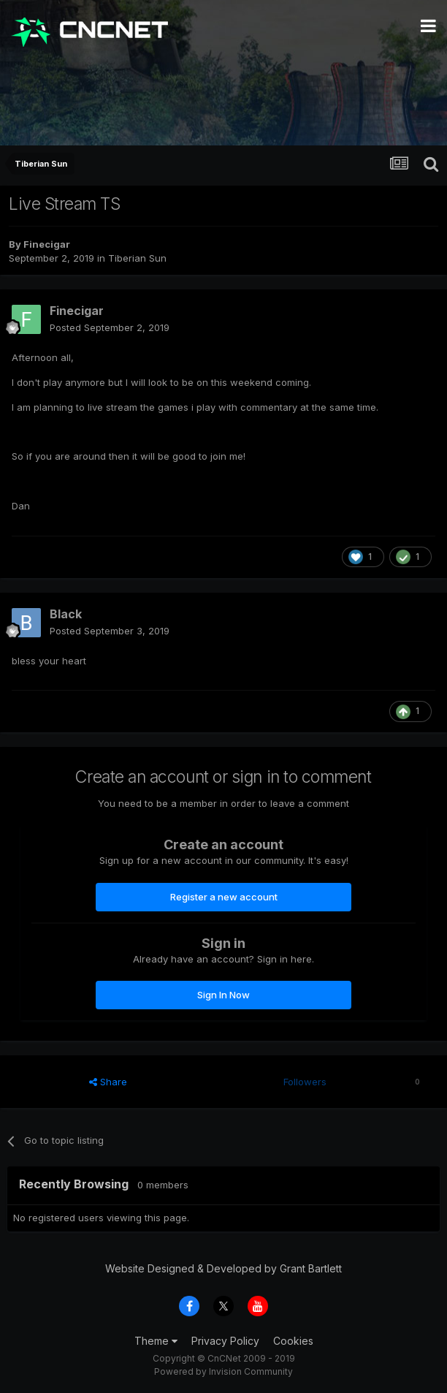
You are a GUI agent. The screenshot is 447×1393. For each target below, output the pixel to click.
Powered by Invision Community (223, 1371)
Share (108, 1082)
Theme (155, 1341)
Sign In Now (223, 995)
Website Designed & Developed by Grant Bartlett (223, 1268)
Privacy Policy (225, 1341)
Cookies (293, 1341)
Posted (109, 327)
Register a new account (224, 897)
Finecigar (46, 244)
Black (66, 614)
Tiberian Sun (137, 258)
